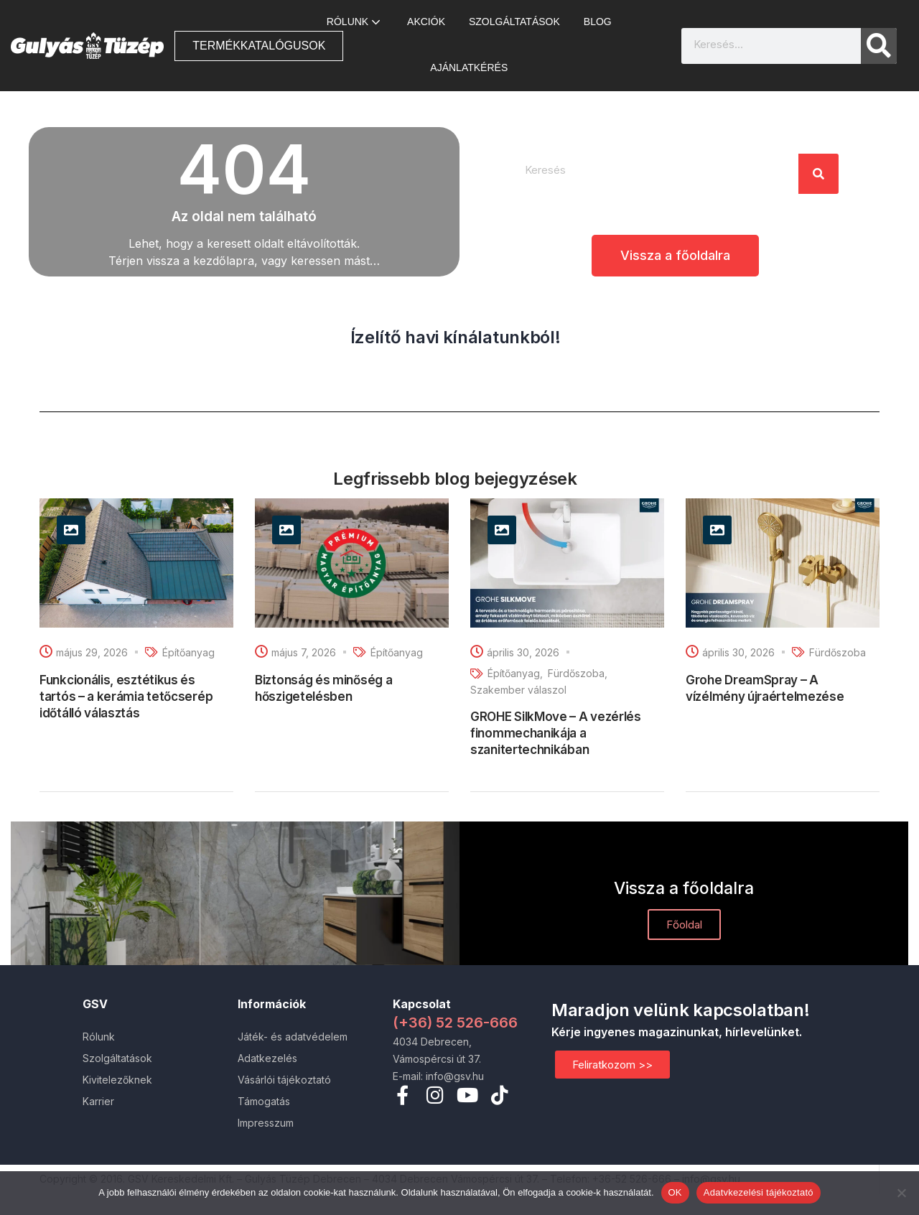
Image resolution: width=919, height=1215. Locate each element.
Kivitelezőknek (117, 1080)
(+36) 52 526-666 (455, 1022)
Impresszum (266, 1123)
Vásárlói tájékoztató (284, 1080)
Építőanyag (188, 652)
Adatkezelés (267, 1058)
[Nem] (901, 1193)
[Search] (879, 46)
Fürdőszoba (576, 673)
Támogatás (264, 1101)
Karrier (98, 1101)
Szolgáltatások (514, 21)
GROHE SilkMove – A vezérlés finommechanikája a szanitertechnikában (555, 733)
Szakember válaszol (518, 690)
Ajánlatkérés (469, 67)
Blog (598, 21)
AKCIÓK (426, 21)
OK (675, 1192)
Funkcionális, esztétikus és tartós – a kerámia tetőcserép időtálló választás (126, 696)
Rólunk (355, 21)
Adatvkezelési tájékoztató (758, 1192)
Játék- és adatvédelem (292, 1036)
